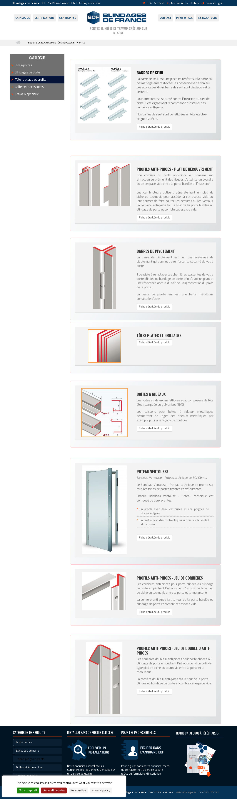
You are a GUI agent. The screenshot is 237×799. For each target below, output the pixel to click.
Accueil (18, 43)
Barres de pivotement (156, 302)
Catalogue (22, 17)
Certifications (44, 17)
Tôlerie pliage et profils (30, 80)
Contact (165, 17)
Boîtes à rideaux (151, 435)
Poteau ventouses (152, 537)
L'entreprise (67, 17)
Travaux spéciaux (27, 94)
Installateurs (207, 17)
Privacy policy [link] (101, 790)
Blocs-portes (23, 65)
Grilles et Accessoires (29, 87)
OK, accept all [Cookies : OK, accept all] (28, 790)
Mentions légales (186, 792)
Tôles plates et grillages (159, 367)
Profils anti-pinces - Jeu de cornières (170, 615)
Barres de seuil (150, 75)
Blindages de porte (27, 72)
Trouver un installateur (183, 3)
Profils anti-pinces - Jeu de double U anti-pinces (174, 705)
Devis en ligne (214, 3)
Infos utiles (184, 17)
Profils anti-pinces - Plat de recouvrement (175, 215)
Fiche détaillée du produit (154, 129)
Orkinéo (214, 792)
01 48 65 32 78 (156, 3)
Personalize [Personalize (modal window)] (78, 790)
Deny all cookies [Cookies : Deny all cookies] (54, 790)
